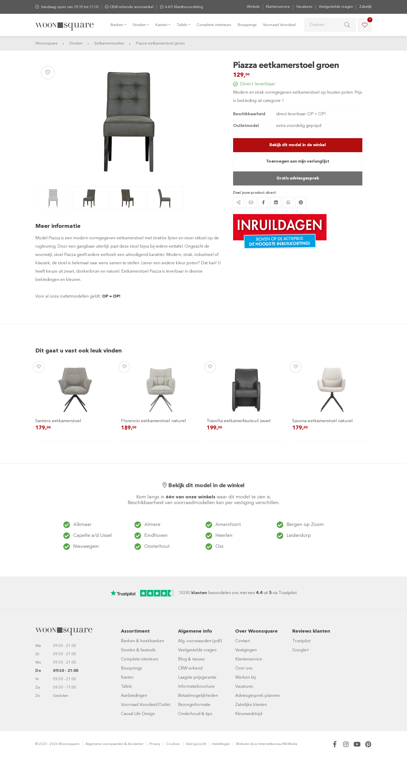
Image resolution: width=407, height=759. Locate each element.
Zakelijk (365, 7)
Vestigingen (246, 650)
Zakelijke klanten (251, 705)
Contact (242, 641)
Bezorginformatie (194, 705)
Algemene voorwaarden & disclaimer (114, 744)
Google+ (300, 650)
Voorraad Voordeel (279, 25)
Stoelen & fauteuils (138, 650)
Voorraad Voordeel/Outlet (145, 705)
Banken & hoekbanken (142, 641)
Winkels (253, 7)
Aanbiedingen (134, 696)
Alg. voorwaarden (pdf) (200, 641)
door (254, 744)
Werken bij (245, 678)
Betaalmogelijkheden (198, 696)
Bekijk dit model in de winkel (297, 145)
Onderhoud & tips (195, 714)
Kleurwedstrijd (248, 714)
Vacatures (304, 7)
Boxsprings (247, 25)
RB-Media (289, 744)
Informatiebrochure (196, 687)
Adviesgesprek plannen (257, 696)
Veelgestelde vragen (336, 7)
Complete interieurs (213, 25)
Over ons (244, 668)
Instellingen (221, 744)
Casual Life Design (138, 714)
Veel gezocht (196, 744)
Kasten (127, 678)
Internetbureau (270, 744)
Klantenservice (278, 7)
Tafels (126, 687)
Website (242, 744)
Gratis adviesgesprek (297, 178)
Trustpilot (301, 641)
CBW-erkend (190, 668)
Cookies (173, 744)
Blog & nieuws (191, 659)
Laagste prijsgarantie (197, 678)
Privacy (155, 744)
